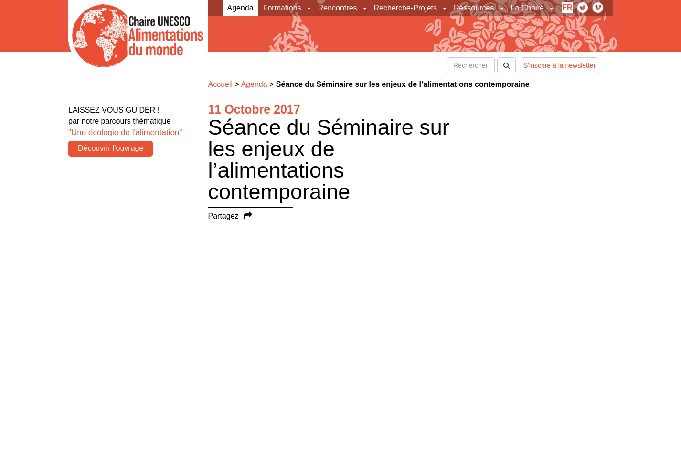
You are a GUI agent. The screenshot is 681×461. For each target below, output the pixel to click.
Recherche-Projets (405, 8)
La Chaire (527, 8)
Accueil (220, 84)
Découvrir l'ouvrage (110, 148)
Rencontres (337, 8)
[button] (309, 8)
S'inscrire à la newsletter (559, 65)
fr (567, 7)
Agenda (240, 8)
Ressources (474, 8)
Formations (282, 8)
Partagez (223, 216)
